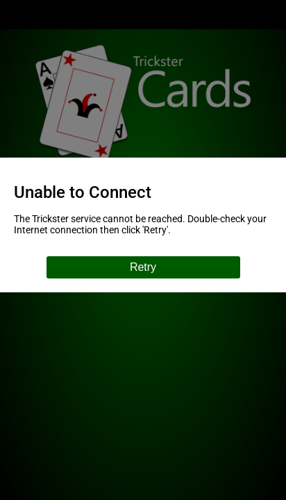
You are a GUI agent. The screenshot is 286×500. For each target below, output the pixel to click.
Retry (143, 267)
